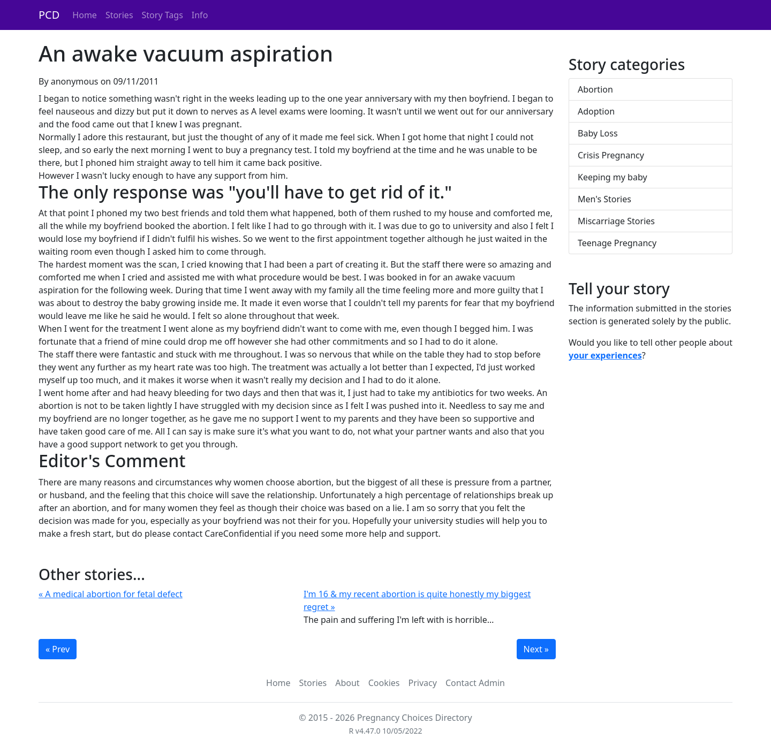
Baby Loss (598, 133)
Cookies (384, 683)
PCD (49, 14)
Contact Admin (475, 683)
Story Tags (162, 15)
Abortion (595, 89)
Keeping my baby (612, 177)
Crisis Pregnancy (611, 155)
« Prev (58, 649)
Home (84, 15)
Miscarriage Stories (616, 221)
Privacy (423, 683)
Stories (119, 15)
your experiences (605, 355)
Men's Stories (604, 199)
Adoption (596, 111)
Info (200, 15)
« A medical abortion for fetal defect (111, 594)
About (347, 683)
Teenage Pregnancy (617, 243)
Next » (536, 649)
